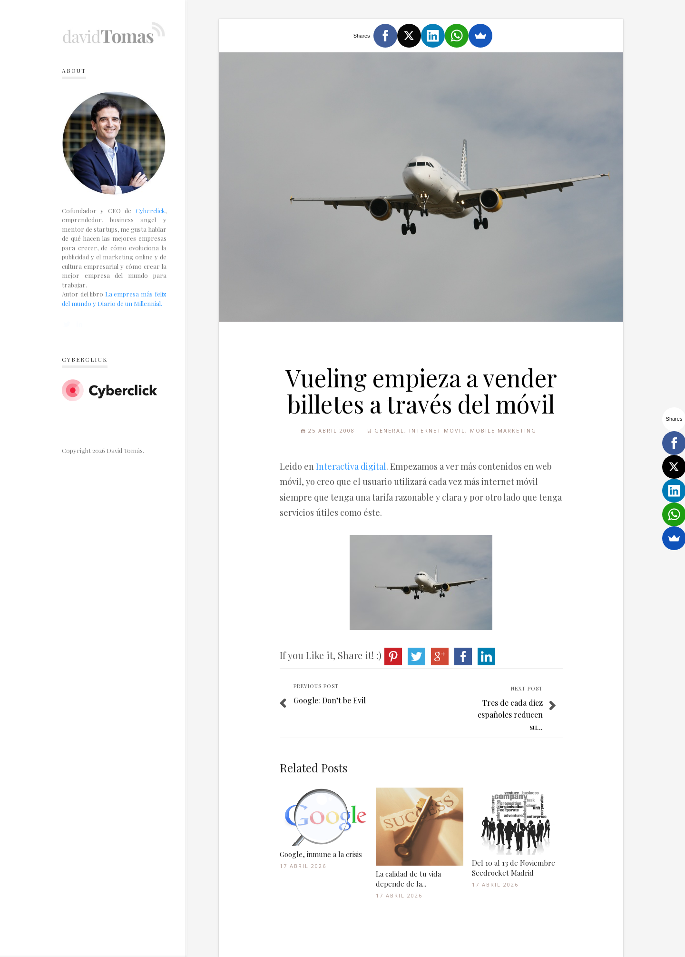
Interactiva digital (351, 466)
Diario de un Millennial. (130, 303)
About (74, 70)
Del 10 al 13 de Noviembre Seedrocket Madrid (513, 868)
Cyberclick (150, 211)
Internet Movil (437, 430)
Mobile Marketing (503, 430)
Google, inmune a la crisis (321, 854)
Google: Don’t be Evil (330, 700)
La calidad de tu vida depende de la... (408, 878)
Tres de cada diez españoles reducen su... (510, 715)
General (389, 430)
